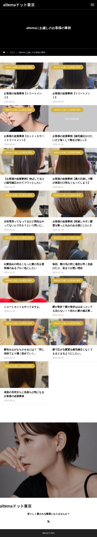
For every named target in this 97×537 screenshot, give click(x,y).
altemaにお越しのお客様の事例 (18, 68)
